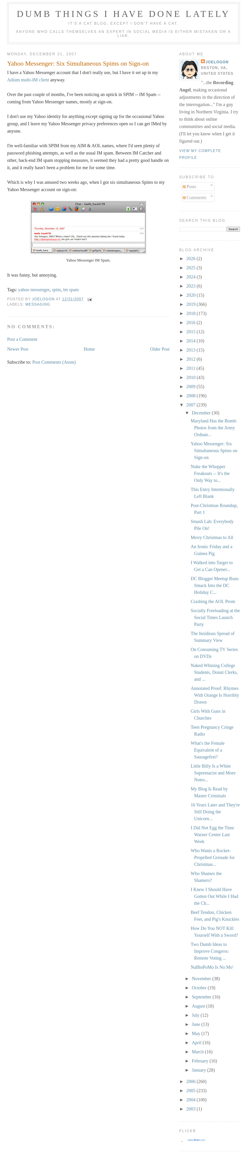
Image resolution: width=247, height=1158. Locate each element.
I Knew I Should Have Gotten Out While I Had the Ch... (214, 896)
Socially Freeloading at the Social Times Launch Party (215, 617)
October (200, 987)
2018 (191, 313)
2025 (191, 267)
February (200, 1060)
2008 (191, 395)
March (198, 1051)
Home (89, 349)
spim (56, 289)
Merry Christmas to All (212, 537)
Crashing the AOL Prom (213, 601)
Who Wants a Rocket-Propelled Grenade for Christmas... (213, 857)
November (202, 978)
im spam (71, 289)
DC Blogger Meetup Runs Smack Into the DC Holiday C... (215, 585)
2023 (191, 285)
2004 (191, 1099)
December (202, 412)
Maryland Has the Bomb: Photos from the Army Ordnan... (214, 427)
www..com (196, 1140)
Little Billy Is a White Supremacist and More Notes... (213, 772)
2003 (191, 1108)
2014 (191, 340)
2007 (191, 404)
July (196, 1015)
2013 (191, 349)
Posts (189, 186)
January (199, 1070)
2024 (191, 276)
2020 (191, 295)
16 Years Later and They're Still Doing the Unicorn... (215, 811)
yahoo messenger (34, 289)
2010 (191, 377)
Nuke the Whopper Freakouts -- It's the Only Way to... (210, 473)
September (202, 996)
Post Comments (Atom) (54, 362)
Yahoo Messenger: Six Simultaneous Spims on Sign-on (214, 450)
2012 (191, 359)
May (196, 1033)
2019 (191, 304)
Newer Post (17, 349)
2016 (191, 322)
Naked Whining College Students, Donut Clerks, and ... (214, 672)
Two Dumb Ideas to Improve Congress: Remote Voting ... (210, 951)
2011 (191, 368)
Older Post (159, 349)
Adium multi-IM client (28, 79)
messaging (37, 304)
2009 (191, 386)
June (196, 1024)
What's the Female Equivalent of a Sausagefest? (208, 750)
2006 (191, 1081)
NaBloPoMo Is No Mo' (212, 967)
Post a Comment (22, 339)
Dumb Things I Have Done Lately (123, 14)
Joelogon (217, 62)
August (199, 1006)
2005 (191, 1090)
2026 (191, 258)
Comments (195, 197)
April (197, 1042)
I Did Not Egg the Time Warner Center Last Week (212, 834)
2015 (191, 331)
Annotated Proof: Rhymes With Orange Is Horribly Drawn (215, 695)
